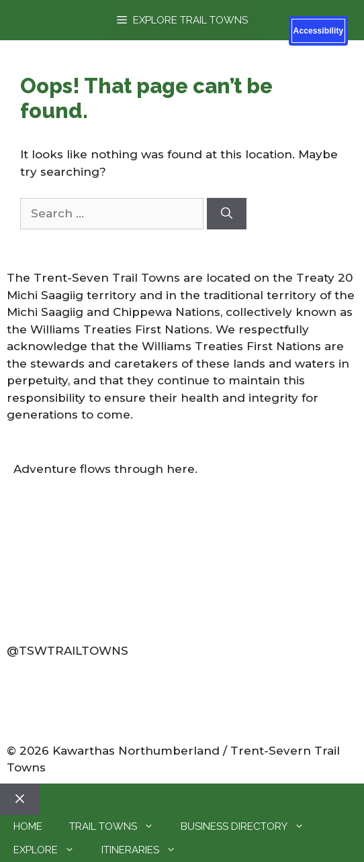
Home (27, 826)
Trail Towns (118, 827)
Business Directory (249, 827)
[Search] (226, 214)
